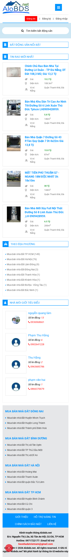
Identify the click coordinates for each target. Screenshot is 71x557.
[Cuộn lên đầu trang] (9, 548)
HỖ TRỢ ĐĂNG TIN (45, 516)
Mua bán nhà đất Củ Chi (19, 503)
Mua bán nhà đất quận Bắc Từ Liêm (25, 482)
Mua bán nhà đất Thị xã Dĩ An (22, 455)
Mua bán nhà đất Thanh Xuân (22, 476)
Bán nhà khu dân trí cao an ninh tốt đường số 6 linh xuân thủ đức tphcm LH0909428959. (45, 105)
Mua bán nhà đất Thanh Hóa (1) (23, 274)
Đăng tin (31, 18)
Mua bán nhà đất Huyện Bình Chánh (26, 498)
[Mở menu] (58, 7)
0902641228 (36, 344)
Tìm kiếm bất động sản (35, 30)
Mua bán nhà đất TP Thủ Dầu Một (24, 450)
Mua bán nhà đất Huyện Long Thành (26, 422)
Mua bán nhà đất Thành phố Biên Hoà (26, 428)
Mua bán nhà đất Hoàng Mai (22, 471)
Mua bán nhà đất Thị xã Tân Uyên (24, 444)
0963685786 (36, 366)
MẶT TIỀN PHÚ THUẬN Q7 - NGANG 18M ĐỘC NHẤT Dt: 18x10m (42, 176)
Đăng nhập (62, 18)
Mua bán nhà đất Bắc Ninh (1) (22, 290)
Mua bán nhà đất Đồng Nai (24, 411)
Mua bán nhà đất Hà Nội (22, 465)
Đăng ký (46, 18)
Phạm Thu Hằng (38, 335)
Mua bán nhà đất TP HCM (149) (23, 254)
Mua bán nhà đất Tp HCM (23, 492)
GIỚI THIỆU (21, 516)
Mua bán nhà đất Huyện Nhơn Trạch (26, 417)
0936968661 (36, 322)
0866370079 (36, 388)
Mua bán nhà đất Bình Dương (26, 438)
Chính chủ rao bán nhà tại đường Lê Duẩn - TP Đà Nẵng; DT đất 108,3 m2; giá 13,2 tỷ (45, 70)
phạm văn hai (36, 380)
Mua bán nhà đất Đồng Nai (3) (22, 269)
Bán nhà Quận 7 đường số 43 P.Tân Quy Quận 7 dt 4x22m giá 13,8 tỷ (44, 141)
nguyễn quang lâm (39, 313)
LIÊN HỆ (51, 524)
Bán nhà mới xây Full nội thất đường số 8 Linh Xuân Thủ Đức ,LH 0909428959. (44, 212)
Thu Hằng (34, 357)
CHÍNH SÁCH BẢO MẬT (28, 524)
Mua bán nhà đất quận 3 (20, 509)
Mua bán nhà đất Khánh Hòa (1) (23, 279)
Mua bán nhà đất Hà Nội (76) (22, 259)
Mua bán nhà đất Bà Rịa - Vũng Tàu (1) (27, 284)
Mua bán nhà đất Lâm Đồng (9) (23, 264)
